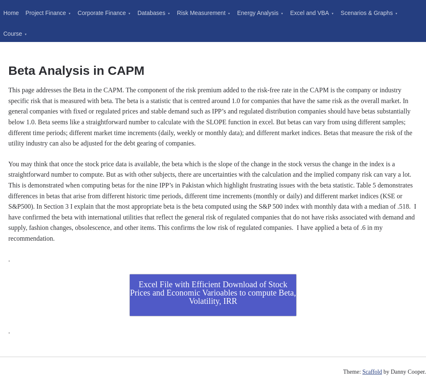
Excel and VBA (309, 13)
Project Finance (45, 13)
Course (12, 33)
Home (11, 13)
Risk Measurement (201, 13)
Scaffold (372, 372)
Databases (151, 13)
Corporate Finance (102, 13)
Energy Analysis (258, 13)
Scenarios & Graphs (367, 13)
